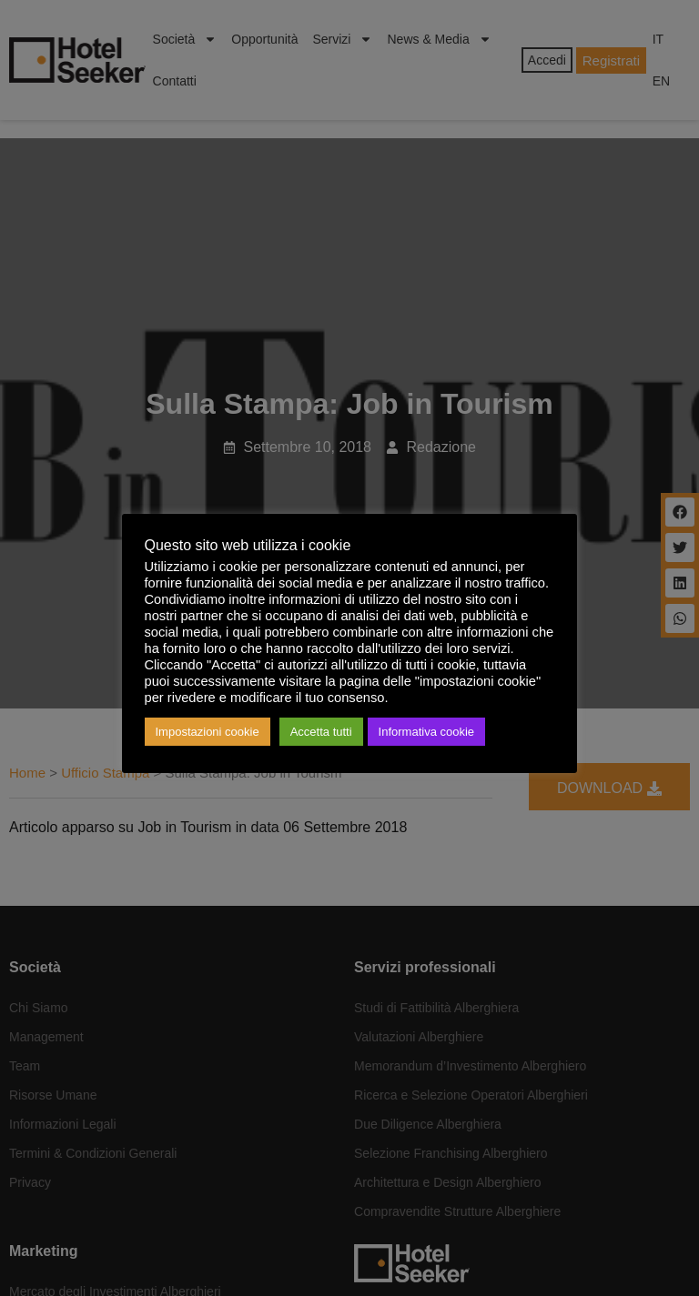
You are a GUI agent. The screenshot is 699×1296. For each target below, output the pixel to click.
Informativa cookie (427, 731)
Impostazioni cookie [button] (207, 731)
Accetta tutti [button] (321, 731)
